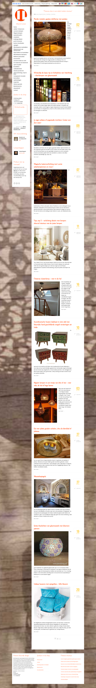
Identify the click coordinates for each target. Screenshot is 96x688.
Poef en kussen (69, 674)
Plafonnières (63, 674)
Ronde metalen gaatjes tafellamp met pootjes (50, 19)
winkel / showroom (19, 29)
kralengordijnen (18, 39)
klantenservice (18, 86)
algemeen (78, 84)
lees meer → (37, 65)
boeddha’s (16, 66)
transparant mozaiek (70, 676)
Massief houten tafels (65, 666)
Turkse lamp (76, 676)
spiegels (16, 45)
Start (35, 14)
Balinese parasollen (19, 56)
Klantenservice (40, 667)
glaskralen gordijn (71, 658)
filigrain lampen (18, 33)
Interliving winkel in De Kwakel (43, 664)
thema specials (18, 84)
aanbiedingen (17, 80)
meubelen (16, 37)
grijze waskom (78, 658)
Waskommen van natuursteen (18, 50)
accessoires (17, 58)
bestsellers (17, 78)
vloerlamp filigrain (64, 679)
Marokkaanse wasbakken (21, 47)
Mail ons (15, 170)
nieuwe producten (19, 70)
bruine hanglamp (64, 658)
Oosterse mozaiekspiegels (73, 669)
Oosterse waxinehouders (66, 671)
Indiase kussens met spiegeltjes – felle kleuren (51, 584)
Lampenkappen (22, 151)
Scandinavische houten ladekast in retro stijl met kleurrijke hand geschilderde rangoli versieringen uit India (52, 325)
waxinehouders (18, 35)
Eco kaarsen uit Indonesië (21, 62)
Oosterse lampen (64, 669)
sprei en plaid (17, 64)
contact (16, 90)
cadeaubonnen (18, 68)
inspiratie (78, 30)
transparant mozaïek (19, 76)
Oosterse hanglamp (73, 666)
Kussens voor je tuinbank (66, 664)
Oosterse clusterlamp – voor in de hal (47, 279)
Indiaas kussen (64, 661)
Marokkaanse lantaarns (20, 54)
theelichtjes (63, 676)
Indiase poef (69, 661)
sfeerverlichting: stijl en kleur (20, 73)
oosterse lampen (18, 31)
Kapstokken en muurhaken (21, 52)
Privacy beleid (39, 659)
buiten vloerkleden (19, 43)
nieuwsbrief (17, 88)
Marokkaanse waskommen (76, 664)
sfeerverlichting (75, 674)
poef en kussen (18, 41)
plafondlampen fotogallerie (76, 671)
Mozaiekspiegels (40, 476)
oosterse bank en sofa (20, 60)
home (15, 27)
